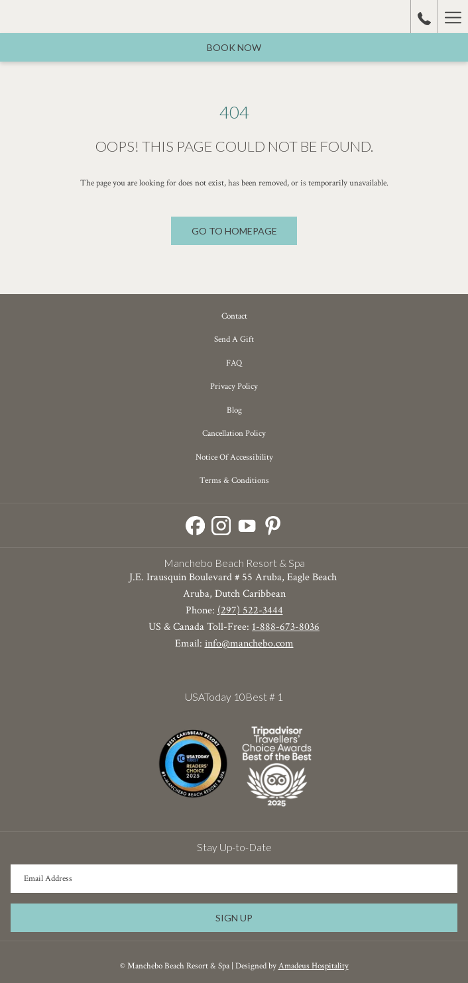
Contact (234, 316)
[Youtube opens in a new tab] (247, 523)
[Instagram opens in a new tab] (221, 523)
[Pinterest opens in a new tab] (272, 523)
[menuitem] (234, 316)
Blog (234, 410)
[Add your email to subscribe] (234, 878)
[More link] (453, 16)
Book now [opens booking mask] (234, 47)
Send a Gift (234, 339)
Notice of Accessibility (234, 457)
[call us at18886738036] (424, 17)
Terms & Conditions (234, 480)
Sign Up (234, 917)
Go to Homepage (234, 230)
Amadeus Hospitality (313, 966)
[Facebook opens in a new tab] (195, 523)
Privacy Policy (234, 386)
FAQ (234, 363)
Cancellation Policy (234, 433)
